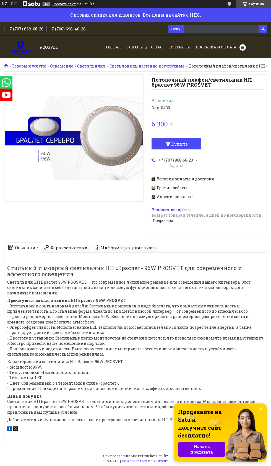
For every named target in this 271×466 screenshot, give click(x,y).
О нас (157, 47)
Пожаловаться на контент (145, 461)
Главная (111, 47)
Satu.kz (162, 456)
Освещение (61, 66)
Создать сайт (64, 4)
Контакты (179, 47)
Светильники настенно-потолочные (147, 66)
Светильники (91, 66)
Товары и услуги (29, 66)
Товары (135, 47)
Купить (179, 144)
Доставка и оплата (216, 47)
